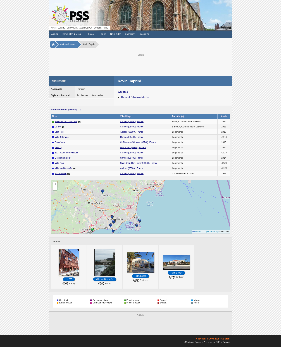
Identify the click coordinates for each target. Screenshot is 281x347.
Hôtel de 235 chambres (66, 121)
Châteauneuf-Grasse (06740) (134, 142)
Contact (226, 342)
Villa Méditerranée (63, 168)
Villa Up (58, 147)
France (140, 121)
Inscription (144, 34)
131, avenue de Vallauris (66, 152)
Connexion (130, 34)
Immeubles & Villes (73, 34)
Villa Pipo (59, 163)
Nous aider (115, 34)
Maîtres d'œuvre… (68, 44)
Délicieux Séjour (62, 158)
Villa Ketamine (62, 137)
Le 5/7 (58, 126)
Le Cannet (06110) (129, 147)
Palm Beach (60, 173)
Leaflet (196, 231)
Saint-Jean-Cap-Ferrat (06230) (135, 163)
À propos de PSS (212, 342)
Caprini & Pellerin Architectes (135, 97)
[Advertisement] (140, 65)
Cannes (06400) (128, 121)
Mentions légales (193, 342)
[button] (113, 231)
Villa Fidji (59, 132)
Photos (91, 34)
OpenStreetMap (212, 231)
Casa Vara (60, 142)
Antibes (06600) (127, 132)
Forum (103, 34)
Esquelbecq (226, 27)
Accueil (54, 34)
